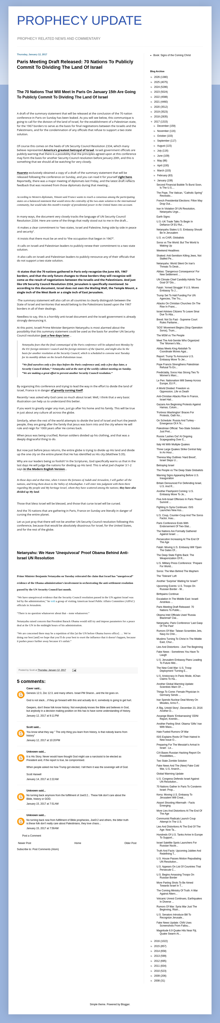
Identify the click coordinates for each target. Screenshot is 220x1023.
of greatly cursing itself (67, 390)
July (159, 150)
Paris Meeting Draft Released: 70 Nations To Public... (175, 608)
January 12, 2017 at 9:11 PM (42, 715)
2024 (157, 86)
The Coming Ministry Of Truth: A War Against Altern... (177, 892)
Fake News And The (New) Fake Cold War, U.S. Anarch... (178, 767)
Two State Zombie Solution (172, 760)
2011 (157, 965)
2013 (157, 955)
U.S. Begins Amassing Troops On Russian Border (175, 876)
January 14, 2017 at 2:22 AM (42, 779)
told (53, 601)
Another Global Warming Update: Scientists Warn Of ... (175, 685)
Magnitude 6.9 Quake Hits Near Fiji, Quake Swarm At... (177, 932)
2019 (157, 111)
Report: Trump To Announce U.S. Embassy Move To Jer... (175, 358)
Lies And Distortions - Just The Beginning (180, 646)
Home (77, 843)
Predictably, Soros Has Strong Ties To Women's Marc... (178, 374)
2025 (157, 82)
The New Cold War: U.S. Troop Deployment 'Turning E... (174, 669)
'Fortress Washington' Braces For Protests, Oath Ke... (175, 414)
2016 (157, 941)
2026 (157, 77)
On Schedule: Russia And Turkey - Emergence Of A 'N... (176, 422)
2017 (157, 121)
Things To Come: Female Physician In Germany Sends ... (178, 693)
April (160, 165)
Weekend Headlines (168, 250)
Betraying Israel (165, 465)
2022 (157, 96)
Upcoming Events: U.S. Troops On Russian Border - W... (176, 587)
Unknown (32, 751)
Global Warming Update (170, 773)
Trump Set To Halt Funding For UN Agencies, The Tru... (176, 297)
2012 (157, 961)
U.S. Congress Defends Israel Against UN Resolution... (178, 780)
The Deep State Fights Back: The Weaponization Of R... (175, 557)
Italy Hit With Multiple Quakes (173, 444)
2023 (157, 91)
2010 (157, 970)
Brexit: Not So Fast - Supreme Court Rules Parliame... (177, 321)
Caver (29, 688)
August (161, 145)
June (160, 155)
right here (125, 177)
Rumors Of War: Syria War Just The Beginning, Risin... (177, 908)
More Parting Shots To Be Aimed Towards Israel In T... (175, 884)
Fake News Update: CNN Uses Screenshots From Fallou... (174, 924)
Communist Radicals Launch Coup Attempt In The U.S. (176, 820)
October (162, 135)
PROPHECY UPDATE (79, 20)
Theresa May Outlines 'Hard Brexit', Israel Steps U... (177, 459)
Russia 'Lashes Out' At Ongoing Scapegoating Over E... (174, 438)
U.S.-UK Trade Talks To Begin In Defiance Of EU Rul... (175, 223)
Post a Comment (31, 835)
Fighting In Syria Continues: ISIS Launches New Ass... (175, 509)
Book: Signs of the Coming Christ (172, 55)
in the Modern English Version (44, 469)
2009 (157, 975)
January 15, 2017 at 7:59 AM (42, 828)
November (163, 131)
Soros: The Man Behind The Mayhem (178, 571)
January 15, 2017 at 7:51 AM (42, 803)
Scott (29, 727)
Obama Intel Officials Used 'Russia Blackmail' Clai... (176, 616)
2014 (157, 951)
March (161, 170)
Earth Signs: (163, 216)
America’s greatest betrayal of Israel (69, 150)
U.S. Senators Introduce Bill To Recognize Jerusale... (174, 916)
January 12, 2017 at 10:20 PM (43, 740)
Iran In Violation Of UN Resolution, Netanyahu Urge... (176, 210)
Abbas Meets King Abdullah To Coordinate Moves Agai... (174, 350)
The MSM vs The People (170, 335)
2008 (157, 980)
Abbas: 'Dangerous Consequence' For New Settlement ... (178, 273)
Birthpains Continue (168, 594)
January (162, 180)
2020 (157, 106)
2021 (157, 101)
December (163, 125)
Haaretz (22, 173)
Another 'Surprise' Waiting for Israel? (177, 581)
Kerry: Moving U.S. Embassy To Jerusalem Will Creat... (174, 796)
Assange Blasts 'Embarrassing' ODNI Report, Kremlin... (177, 717)
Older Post (130, 843)
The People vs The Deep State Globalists (180, 470)
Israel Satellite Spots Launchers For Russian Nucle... (177, 844)
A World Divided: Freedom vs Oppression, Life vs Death (173, 390)
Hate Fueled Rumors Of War (173, 731)
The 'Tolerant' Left (167, 576)
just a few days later (55, 335)
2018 (157, 116)
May (160, 160)
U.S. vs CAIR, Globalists (170, 237)
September (163, 140)
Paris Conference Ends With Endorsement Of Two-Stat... (174, 525)
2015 (157, 946)
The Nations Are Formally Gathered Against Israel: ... (177, 533)
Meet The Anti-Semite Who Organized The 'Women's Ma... (178, 342)
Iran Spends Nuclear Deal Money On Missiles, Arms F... (177, 701)
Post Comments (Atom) (45, 849)
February (162, 175)
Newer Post (24, 843)
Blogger (125, 1004)
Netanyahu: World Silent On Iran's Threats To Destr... (176, 265)
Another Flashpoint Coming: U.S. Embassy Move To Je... (175, 493)
